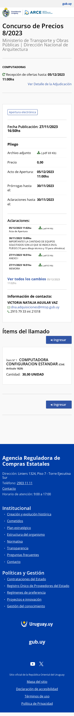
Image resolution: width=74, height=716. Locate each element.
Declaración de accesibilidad (37, 689)
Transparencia (17, 548)
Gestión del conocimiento (26, 606)
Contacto (9, 488)
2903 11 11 (24, 483)
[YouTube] (32, 664)
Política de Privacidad (37, 703)
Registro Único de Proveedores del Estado (38, 586)
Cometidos (15, 521)
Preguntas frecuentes (23, 555)
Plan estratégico (19, 528)
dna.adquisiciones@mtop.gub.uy (35, 307)
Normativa (15, 541)
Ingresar (61, 339)
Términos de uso (37, 696)
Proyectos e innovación (24, 599)
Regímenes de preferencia (26, 592)
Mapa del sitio (37, 682)
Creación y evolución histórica (29, 514)
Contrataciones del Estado (26, 579)
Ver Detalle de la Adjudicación (50, 84)
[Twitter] (41, 664)
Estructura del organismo (26, 534)
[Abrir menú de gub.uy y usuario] (64, 4)
